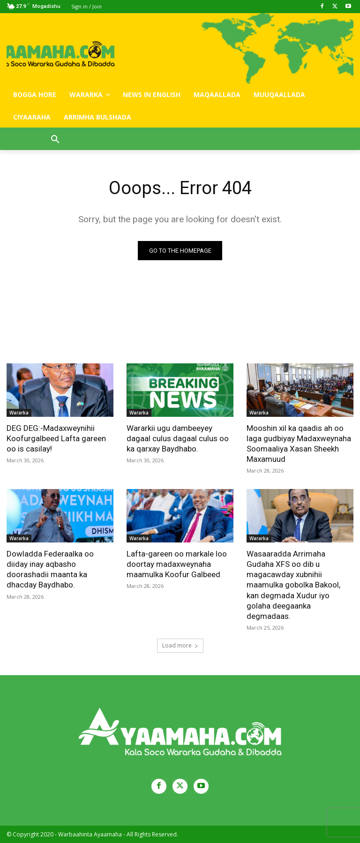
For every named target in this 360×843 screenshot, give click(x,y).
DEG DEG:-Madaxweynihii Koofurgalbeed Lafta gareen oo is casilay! (56, 438)
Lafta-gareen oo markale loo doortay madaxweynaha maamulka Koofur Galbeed (177, 564)
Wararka (19, 412)
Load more (180, 645)
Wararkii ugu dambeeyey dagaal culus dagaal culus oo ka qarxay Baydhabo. (178, 438)
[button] (55, 139)
